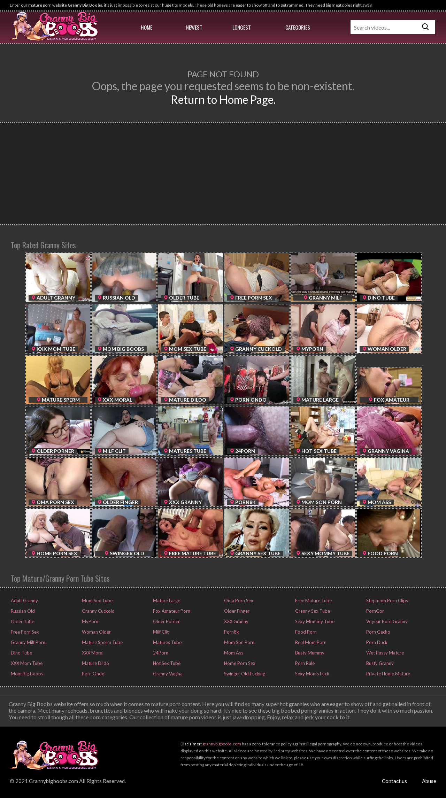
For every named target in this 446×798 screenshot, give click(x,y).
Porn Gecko (377, 632)
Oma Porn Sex (238, 600)
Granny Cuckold (98, 611)
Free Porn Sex (24, 632)
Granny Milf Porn (27, 642)
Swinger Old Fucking (244, 673)
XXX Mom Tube (26, 663)
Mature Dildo (95, 663)
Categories (297, 27)
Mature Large (166, 600)
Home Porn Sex (239, 663)
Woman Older (96, 632)
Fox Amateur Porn (171, 611)
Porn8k (231, 632)
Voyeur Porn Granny (386, 621)
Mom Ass (233, 653)
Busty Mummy (309, 653)
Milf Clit (160, 632)
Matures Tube (167, 642)
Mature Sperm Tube (102, 642)
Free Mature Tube (313, 600)
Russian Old (22, 611)
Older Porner (166, 621)
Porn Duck (376, 642)
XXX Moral (92, 653)
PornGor (374, 611)
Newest (194, 27)
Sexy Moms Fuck (311, 673)
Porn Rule (304, 663)
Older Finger (236, 611)
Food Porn (305, 632)
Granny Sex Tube (312, 611)
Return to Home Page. (223, 99)
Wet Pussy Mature (384, 653)
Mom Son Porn (238, 642)
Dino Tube (21, 653)
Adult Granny (24, 600)
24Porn (160, 653)
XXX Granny (235, 621)
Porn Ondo (93, 673)
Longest (241, 27)
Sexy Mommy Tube (314, 621)
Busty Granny (379, 663)
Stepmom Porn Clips (386, 600)
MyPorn (89, 621)
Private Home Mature (387, 673)
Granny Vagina (167, 673)
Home (146, 27)
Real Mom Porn (310, 642)
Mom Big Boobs (26, 673)
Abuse (429, 781)
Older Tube (22, 621)
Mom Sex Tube (97, 600)
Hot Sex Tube (166, 663)
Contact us (394, 781)
